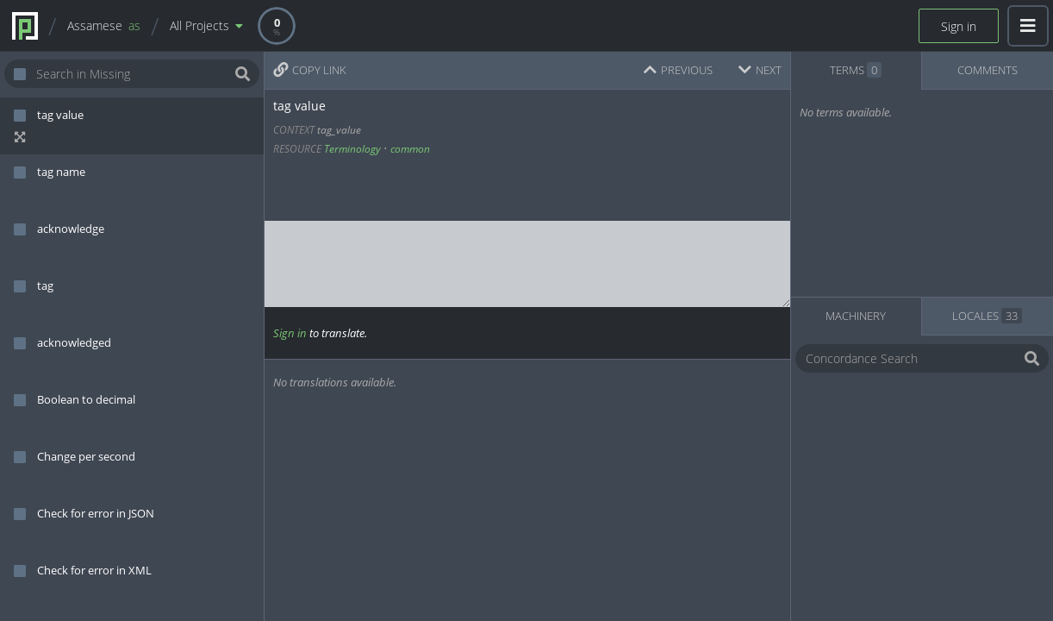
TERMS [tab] (856, 70)
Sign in (958, 26)
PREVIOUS (678, 70)
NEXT (760, 70)
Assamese (103, 25)
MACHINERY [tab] (856, 315)
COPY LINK (309, 70)
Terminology (352, 148)
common (410, 148)
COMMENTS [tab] (987, 70)
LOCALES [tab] (987, 315)
